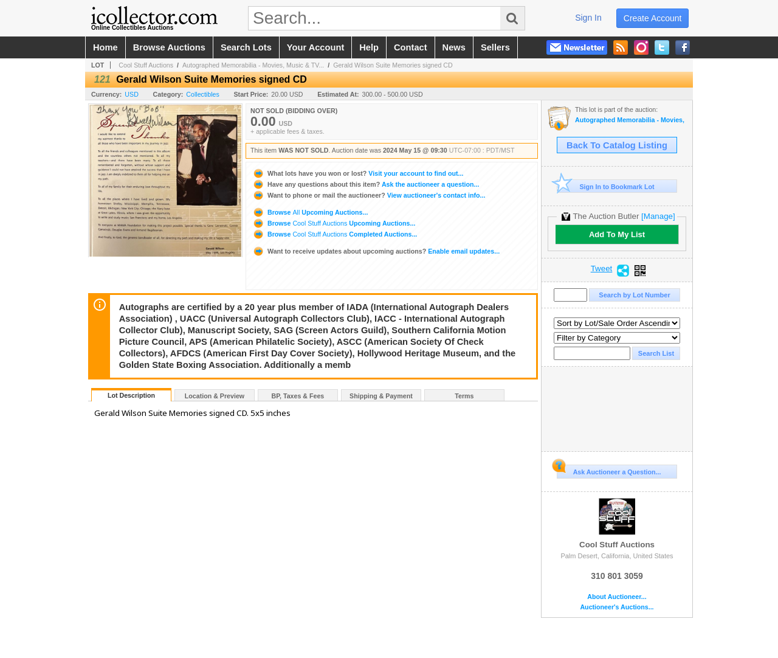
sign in (588, 18)
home (105, 47)
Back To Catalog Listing (616, 145)
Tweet (602, 269)
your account (315, 47)
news (454, 47)
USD (132, 94)
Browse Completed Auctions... (334, 234)
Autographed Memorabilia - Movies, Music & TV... (253, 65)
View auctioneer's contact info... (368, 195)
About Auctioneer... (616, 597)
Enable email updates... (376, 251)
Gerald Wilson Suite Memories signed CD (393, 65)
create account (653, 18)
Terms (464, 396)
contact (410, 47)
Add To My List (617, 234)
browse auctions (169, 47)
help (369, 47)
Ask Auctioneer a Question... (609, 470)
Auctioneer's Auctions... (616, 607)
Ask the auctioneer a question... (365, 184)
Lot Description (131, 395)
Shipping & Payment (381, 396)
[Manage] (658, 216)
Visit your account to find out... (357, 173)
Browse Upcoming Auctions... (310, 212)
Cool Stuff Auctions (146, 65)
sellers (495, 47)
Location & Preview (214, 396)
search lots (246, 47)
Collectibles (202, 94)
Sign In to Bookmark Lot (606, 186)
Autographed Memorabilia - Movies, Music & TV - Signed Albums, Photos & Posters (630, 120)
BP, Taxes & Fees (298, 396)
